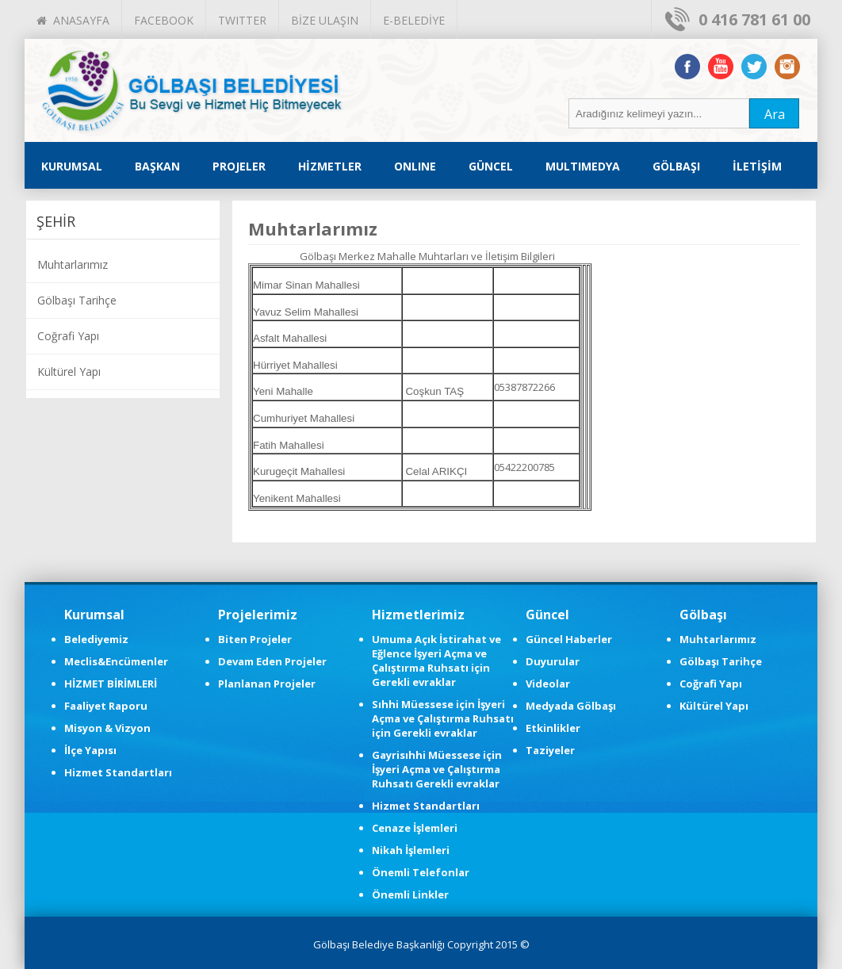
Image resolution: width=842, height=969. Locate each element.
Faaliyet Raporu (105, 706)
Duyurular (553, 661)
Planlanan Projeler (267, 683)
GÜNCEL (491, 166)
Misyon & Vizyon (107, 728)
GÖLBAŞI (676, 166)
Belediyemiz (96, 639)
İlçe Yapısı (90, 750)
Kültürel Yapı (69, 371)
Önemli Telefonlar (420, 872)
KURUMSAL (71, 166)
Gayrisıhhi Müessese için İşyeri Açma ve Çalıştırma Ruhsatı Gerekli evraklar (437, 769)
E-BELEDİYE (414, 20)
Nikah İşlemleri (411, 850)
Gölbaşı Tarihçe (77, 300)
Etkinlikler (553, 728)
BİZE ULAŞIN (324, 20)
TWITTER (242, 20)
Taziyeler (550, 750)
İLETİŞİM (757, 166)
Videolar (548, 683)
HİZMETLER (330, 166)
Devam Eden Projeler (272, 661)
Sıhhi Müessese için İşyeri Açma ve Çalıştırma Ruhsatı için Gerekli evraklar (443, 718)
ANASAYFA (72, 20)
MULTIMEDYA (582, 166)
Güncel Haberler (569, 639)
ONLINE (415, 166)
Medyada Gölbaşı (571, 706)
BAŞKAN (157, 166)
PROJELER (239, 166)
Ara (774, 114)
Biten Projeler (255, 639)
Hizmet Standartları (118, 772)
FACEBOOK (163, 20)
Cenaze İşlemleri (414, 828)
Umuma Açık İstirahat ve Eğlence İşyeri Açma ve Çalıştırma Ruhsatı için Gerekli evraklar (436, 660)
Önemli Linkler (410, 894)
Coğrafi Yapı (68, 335)
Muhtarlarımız (72, 264)
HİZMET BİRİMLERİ (110, 683)
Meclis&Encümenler (116, 661)
